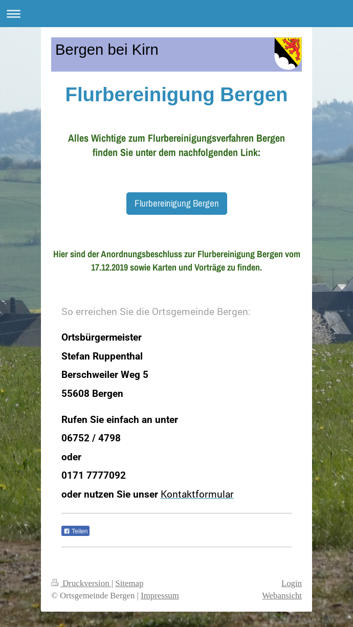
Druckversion (81, 583)
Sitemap (129, 583)
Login (291, 583)
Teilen (75, 531)
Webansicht (282, 595)
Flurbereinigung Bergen (177, 203)
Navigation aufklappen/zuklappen (176, 14)
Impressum (160, 595)
